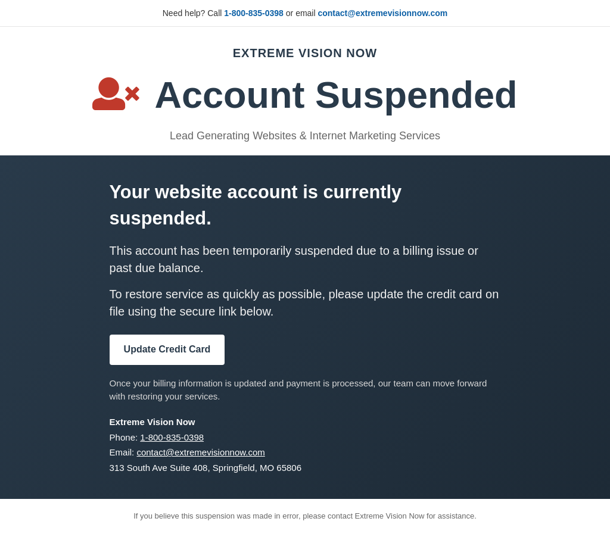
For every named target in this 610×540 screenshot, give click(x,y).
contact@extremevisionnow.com (382, 13)
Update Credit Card (167, 349)
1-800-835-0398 (254, 13)
